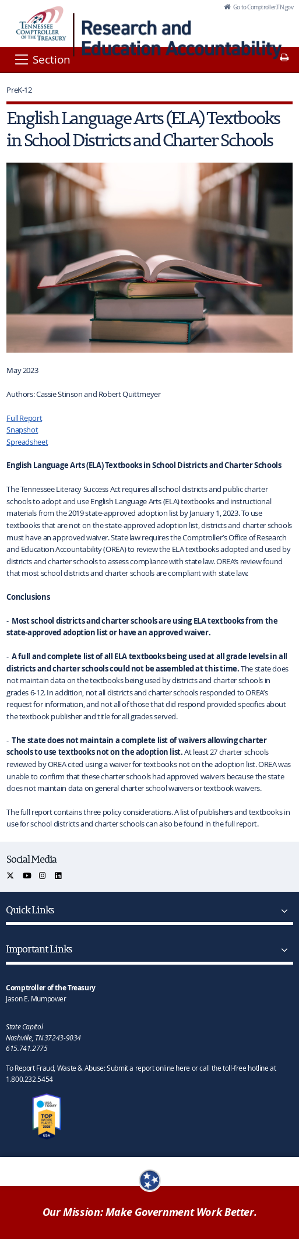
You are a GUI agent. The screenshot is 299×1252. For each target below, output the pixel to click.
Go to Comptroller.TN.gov (262, 7)
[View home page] (41, 23)
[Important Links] (282, 950)
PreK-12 (18, 90)
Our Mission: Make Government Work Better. (150, 1212)
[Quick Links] (282, 911)
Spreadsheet (27, 442)
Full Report (24, 418)
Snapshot (22, 429)
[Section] (41, 59)
